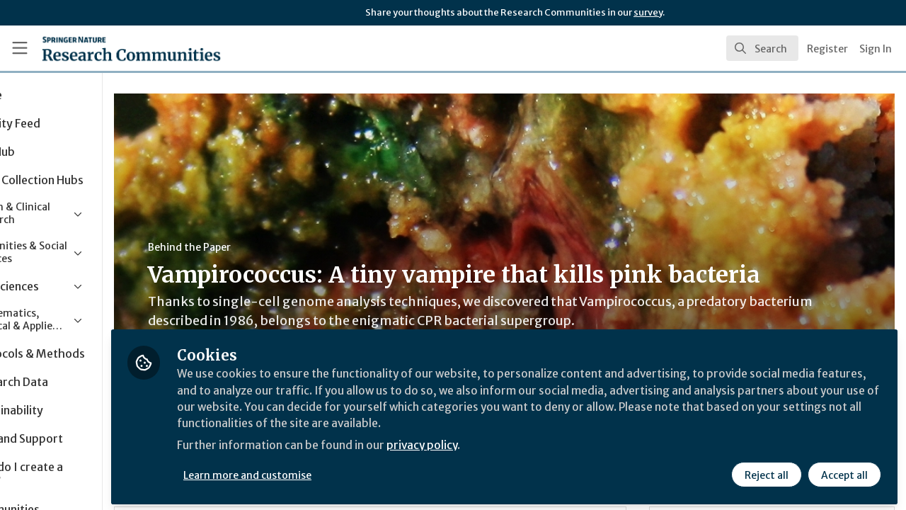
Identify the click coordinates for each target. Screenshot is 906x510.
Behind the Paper (267, 247)
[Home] (111, 48)
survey (648, 12)
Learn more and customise (327, 472)
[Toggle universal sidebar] (20, 48)
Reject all (766, 472)
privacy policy (504, 445)
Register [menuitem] (827, 48)
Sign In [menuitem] (875, 48)
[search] (762, 48)
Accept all (843, 472)
